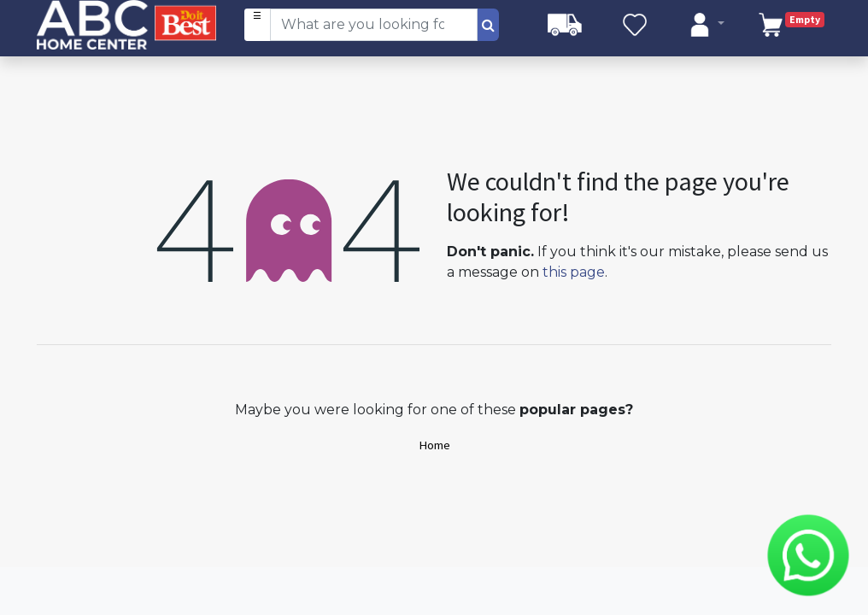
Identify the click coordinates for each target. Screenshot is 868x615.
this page (573, 272)
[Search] (488, 25)
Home (434, 445)
